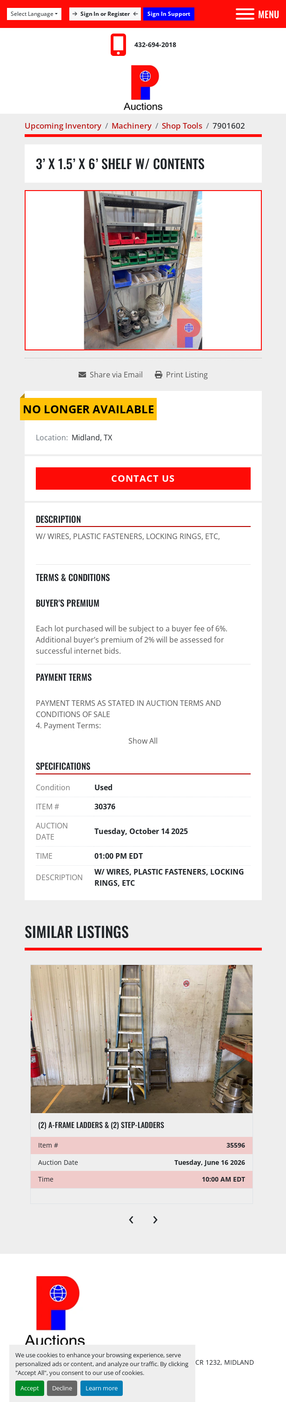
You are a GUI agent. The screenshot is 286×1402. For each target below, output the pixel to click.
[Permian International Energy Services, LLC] (55, 1310)
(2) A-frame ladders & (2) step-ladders (101, 1124)
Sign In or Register (105, 14)
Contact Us (143, 478)
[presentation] (131, 1217)
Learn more (102, 1388)
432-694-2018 (155, 44)
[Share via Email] (111, 374)
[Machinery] (132, 125)
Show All (143, 741)
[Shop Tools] (182, 125)
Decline (62, 1388)
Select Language (32, 14)
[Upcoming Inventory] (63, 125)
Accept (29, 1388)
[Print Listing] (181, 374)
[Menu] (245, 14)
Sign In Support (168, 14)
